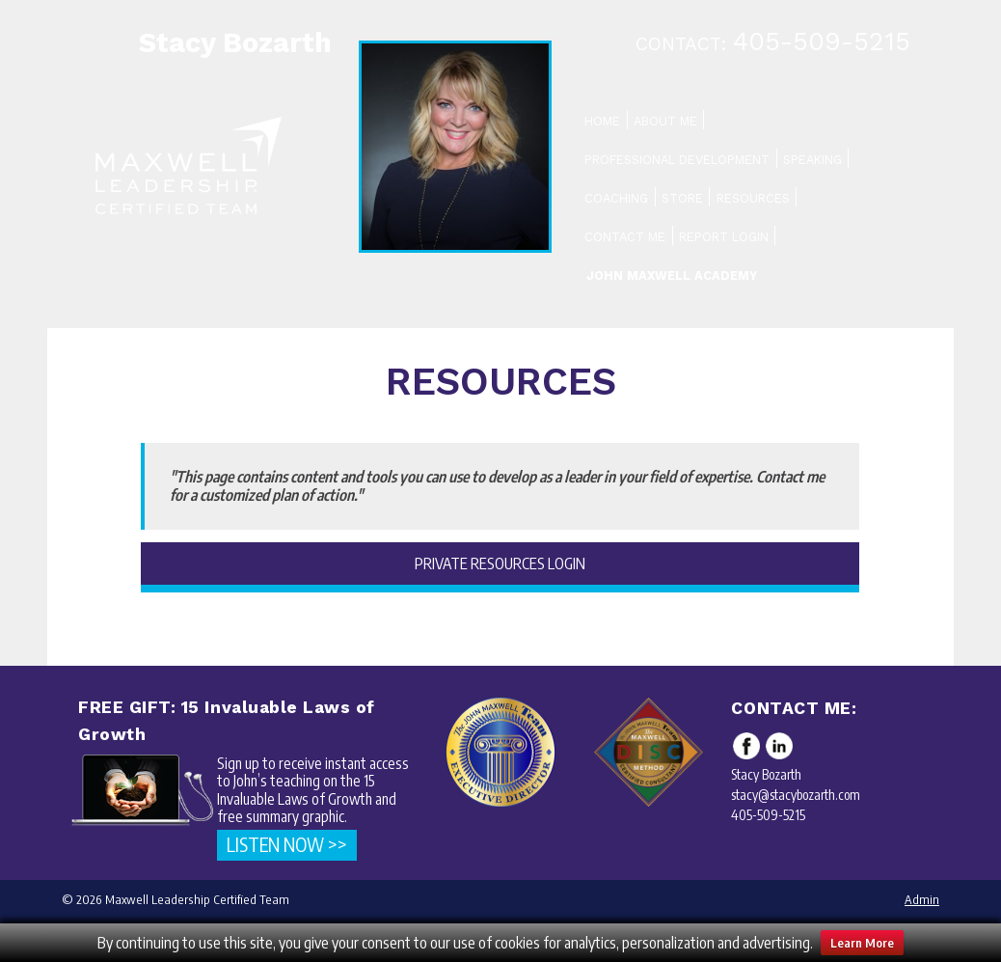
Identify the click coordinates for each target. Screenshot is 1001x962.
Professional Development (677, 159)
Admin (922, 899)
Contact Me (624, 237)
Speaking (812, 159)
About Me (665, 121)
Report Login (724, 237)
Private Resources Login (500, 563)
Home (602, 121)
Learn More (862, 942)
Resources (753, 198)
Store (682, 198)
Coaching (616, 198)
